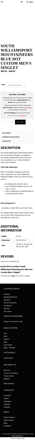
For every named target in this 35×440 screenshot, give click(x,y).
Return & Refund (10, 303)
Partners (7, 370)
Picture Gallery (9, 417)
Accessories (8, 345)
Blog (5, 423)
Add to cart (20, 122)
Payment (7, 300)
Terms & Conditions (11, 373)
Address (7, 379)
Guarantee (8, 306)
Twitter (6, 399)
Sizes (3, 85)
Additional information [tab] (11, 137)
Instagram (7, 401)
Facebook (7, 396)
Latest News (8, 358)
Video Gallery (9, 420)
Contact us (23, 115)
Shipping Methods (10, 297)
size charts (28, 107)
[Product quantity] (7, 122)
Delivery (7, 294)
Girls (5, 342)
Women (6, 339)
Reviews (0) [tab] (6, 141)
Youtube (7, 407)
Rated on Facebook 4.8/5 (13, 322)
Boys (5, 336)
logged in (13, 276)
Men (5, 333)
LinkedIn (7, 404)
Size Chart (7, 311)
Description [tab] (6, 133)
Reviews (7, 308)
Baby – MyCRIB (9, 348)
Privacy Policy (9, 376)
